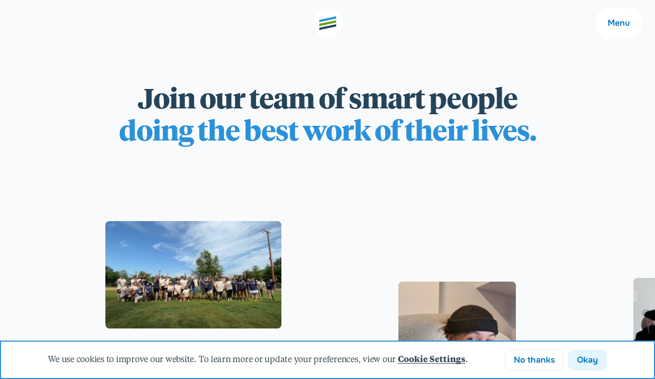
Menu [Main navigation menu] (619, 22)
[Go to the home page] (328, 23)
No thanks (534, 359)
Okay (587, 359)
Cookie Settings (431, 360)
